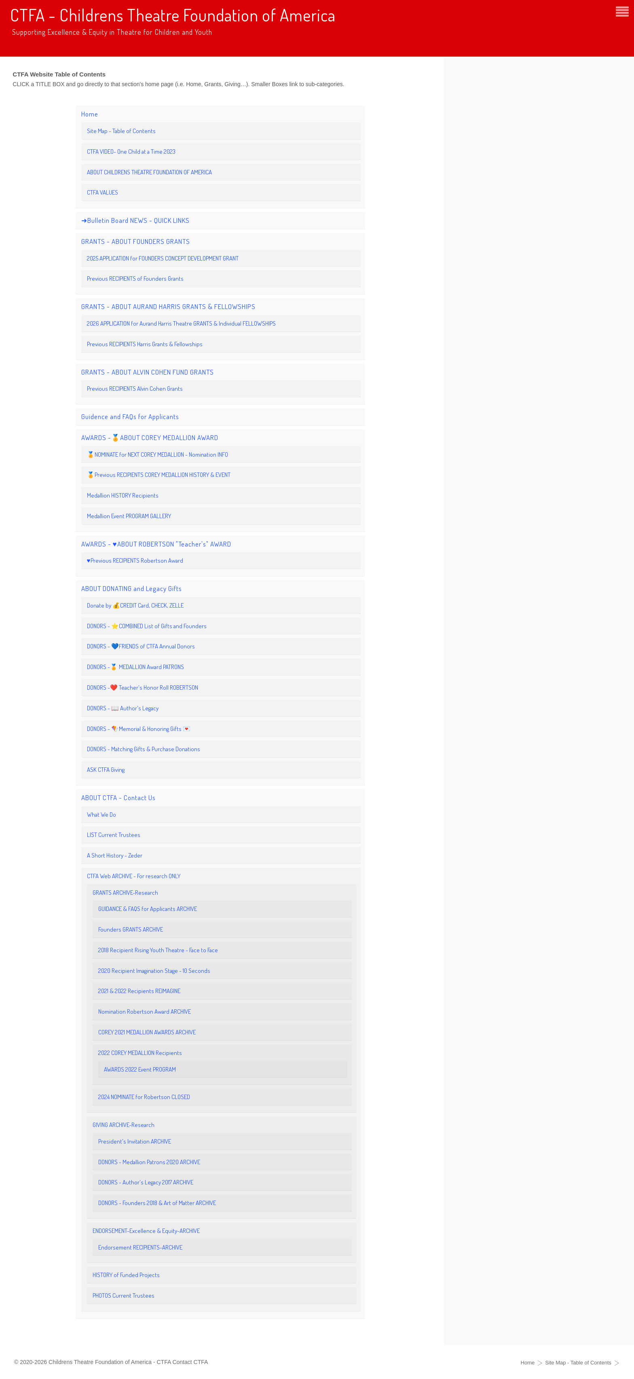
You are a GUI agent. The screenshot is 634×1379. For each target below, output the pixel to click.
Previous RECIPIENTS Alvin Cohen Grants (135, 388)
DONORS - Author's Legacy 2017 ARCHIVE (145, 1182)
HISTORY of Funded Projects (126, 1275)
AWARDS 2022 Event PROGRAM (140, 1069)
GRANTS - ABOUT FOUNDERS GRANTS (135, 241)
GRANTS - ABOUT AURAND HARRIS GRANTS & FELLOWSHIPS (168, 306)
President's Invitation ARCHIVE (134, 1141)
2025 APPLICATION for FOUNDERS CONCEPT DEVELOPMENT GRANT (163, 258)
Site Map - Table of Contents (121, 131)
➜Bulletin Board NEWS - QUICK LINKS (135, 220)
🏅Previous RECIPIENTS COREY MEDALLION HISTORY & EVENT (158, 475)
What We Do (101, 814)
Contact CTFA (190, 1362)
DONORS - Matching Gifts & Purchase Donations (143, 749)
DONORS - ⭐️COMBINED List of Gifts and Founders (147, 626)
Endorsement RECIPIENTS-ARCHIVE (140, 1247)
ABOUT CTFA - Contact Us (118, 797)
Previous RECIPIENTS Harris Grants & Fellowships (145, 344)
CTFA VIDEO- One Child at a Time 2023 (131, 151)
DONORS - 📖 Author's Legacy (122, 708)
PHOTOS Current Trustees (123, 1295)
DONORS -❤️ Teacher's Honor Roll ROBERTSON (142, 687)
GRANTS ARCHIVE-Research (125, 892)
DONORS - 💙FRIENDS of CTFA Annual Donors (141, 646)
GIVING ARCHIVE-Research (123, 1125)
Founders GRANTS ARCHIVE (130, 929)
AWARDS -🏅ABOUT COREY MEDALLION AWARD (149, 437)
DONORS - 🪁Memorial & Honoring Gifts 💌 (138, 729)
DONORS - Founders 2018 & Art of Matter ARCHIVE (157, 1203)
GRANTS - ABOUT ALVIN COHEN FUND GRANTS (147, 372)
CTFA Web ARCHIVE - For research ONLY (133, 876)
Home (89, 114)
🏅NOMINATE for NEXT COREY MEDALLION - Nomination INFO (157, 454)
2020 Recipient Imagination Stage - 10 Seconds (154, 970)
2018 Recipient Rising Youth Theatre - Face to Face (158, 950)
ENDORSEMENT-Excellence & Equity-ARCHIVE (146, 1231)
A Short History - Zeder (114, 855)
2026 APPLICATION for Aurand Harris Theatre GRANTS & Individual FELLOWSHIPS (181, 323)
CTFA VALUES (102, 192)
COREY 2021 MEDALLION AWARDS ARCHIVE (147, 1032)
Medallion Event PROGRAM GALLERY (129, 516)
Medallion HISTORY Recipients (122, 495)
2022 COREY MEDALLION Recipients (140, 1053)
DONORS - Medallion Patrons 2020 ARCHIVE (149, 1162)
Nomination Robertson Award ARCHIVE (144, 1011)
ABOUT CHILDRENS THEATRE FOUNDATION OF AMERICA (149, 172)
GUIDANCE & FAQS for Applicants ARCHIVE (147, 909)
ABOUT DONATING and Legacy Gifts (131, 588)
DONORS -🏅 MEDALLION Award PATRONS (135, 667)
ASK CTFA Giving (106, 769)
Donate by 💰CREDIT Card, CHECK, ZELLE (135, 605)
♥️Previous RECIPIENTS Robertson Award (135, 560)
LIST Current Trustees (113, 835)
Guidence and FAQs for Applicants (130, 416)
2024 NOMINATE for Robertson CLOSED (144, 1097)
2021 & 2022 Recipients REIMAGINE (139, 991)
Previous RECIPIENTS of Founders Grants (135, 278)
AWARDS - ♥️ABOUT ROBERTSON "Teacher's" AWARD (156, 544)
